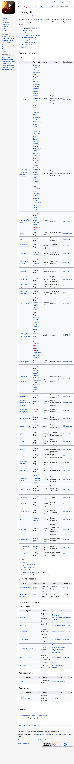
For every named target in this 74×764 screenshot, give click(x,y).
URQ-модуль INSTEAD (27, 648)
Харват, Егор (37, 357)
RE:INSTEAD (23, 639)
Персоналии (31, 725)
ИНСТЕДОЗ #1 (24, 303)
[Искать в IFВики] (65, 6)
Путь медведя (24, 511)
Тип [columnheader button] (61, 611)
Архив (21, 234)
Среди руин (23, 539)
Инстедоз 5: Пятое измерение (23, 379)
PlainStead (23, 632)
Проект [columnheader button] (28, 611)
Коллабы (54, 698)
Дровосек (22, 271)
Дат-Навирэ (23, 253)
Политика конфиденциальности (27, 740)
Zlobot (39, 133)
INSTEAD (39, 19)
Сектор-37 (22, 529)
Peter (33, 16)
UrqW (65, 292)
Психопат (22, 504)
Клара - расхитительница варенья (25, 402)
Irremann (35, 110)
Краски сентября (25, 426)
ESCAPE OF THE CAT (28, 567)
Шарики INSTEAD (27, 565)
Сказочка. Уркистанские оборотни (24, 594)
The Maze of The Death (29, 575)
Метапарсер (67, 99)
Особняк (22, 470)
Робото (21, 519)
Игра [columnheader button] (24, 62)
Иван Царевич (24, 362)
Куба (21, 434)
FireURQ (65, 587)
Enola (34, 107)
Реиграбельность (25, 587)
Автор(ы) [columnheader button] (36, 62)
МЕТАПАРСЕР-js (25, 657)
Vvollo (35, 207)
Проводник (23, 497)
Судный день (24, 554)
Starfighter (24, 562)
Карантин (22, 396)
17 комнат (22, 99)
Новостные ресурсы (58, 681)
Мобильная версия (23, 743)
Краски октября (24, 418)
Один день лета (24, 456)
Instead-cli (22, 625)
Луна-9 (21, 441)
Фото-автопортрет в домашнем (32, 713)
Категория (22, 725)
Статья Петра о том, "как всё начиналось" (35, 715)
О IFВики (41, 740)
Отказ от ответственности (52, 740)
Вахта (21, 239)
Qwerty (35, 91)
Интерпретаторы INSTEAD (60, 625)
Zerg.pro (35, 350)
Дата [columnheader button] (45, 62)
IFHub (21, 681)
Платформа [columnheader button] (67, 62)
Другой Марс (23, 279)
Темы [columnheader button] (55, 62)
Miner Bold (24, 570)
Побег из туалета (25, 489)
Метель (22, 449)
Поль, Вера (36, 378)
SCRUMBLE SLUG (27, 572)
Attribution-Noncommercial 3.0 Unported (50, 734)
